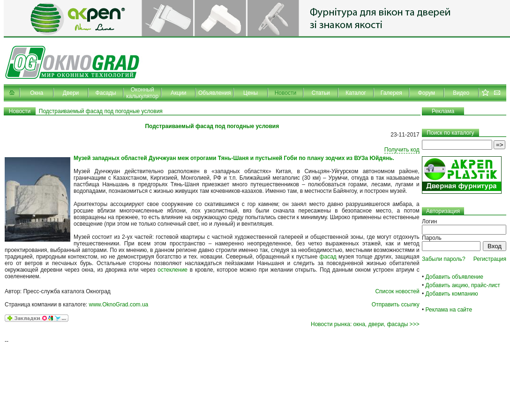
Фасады (106, 93)
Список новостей (397, 291)
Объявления (214, 93)
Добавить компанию (452, 293)
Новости (285, 93)
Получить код (402, 149)
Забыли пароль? (443, 259)
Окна (36, 93)
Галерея (391, 93)
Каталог (355, 93)
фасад (328, 256)
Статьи (321, 93)
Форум (426, 93)
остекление (173, 270)
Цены (250, 93)
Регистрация (489, 259)
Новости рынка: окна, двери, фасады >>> (365, 324)
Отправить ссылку (396, 304)
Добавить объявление (454, 277)
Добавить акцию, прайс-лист (463, 285)
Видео (461, 93)
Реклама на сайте (449, 309)
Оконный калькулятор (142, 92)
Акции (179, 93)
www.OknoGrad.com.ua (119, 304)
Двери (71, 93)
